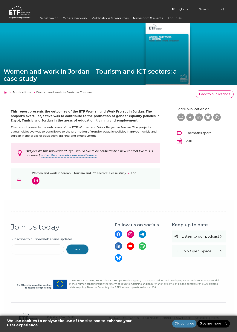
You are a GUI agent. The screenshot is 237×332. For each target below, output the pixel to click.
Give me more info (213, 324)
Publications (22, 92)
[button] (181, 117)
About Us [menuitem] (174, 18)
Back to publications (214, 94)
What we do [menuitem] (49, 18)
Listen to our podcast (200, 236)
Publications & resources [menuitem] (110, 18)
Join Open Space (197, 251)
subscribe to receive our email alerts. (69, 155)
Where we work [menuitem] (75, 18)
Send (77, 249)
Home (6, 92)
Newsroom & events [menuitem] (148, 18)
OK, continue (184, 324)
